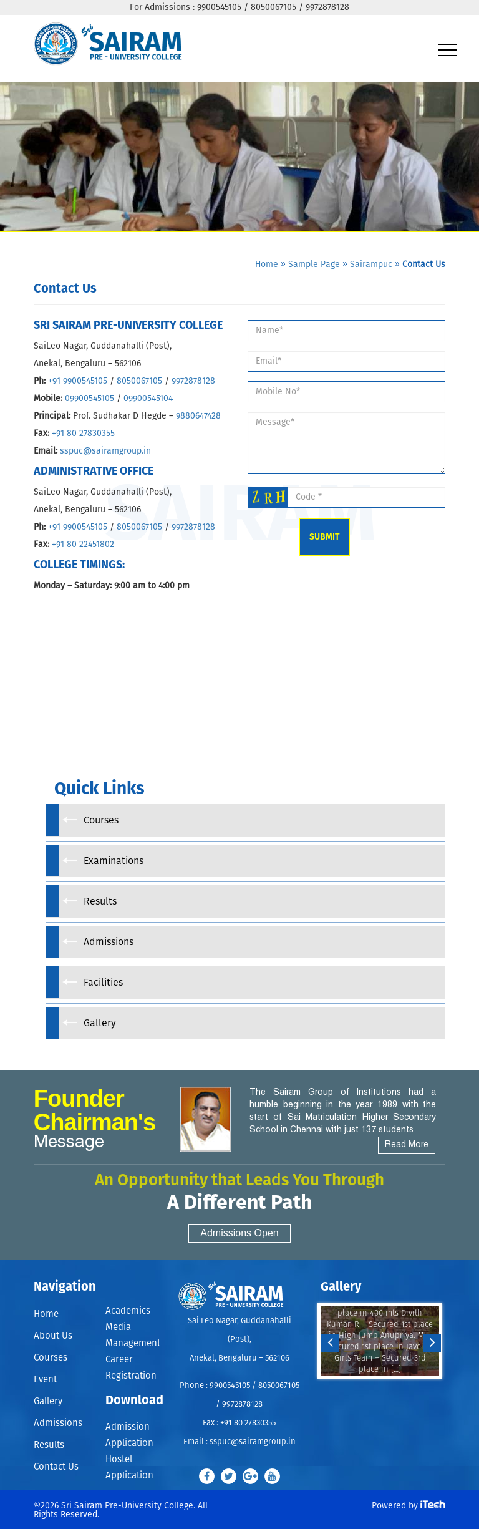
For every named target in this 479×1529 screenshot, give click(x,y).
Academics (127, 1311)
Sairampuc (371, 264)
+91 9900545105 (77, 381)
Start (378, 1390)
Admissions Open (239, 1233)
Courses (50, 1357)
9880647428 (198, 416)
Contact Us (56, 1467)
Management (132, 1343)
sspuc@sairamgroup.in (105, 451)
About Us (53, 1336)
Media (118, 1327)
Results (49, 1445)
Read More (406, 1145)
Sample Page (314, 264)
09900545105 (89, 398)
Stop (388, 1390)
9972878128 (193, 381)
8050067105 (139, 381)
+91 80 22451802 (83, 544)
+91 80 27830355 (82, 433)
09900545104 (148, 398)
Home (266, 264)
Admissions (58, 1423)
